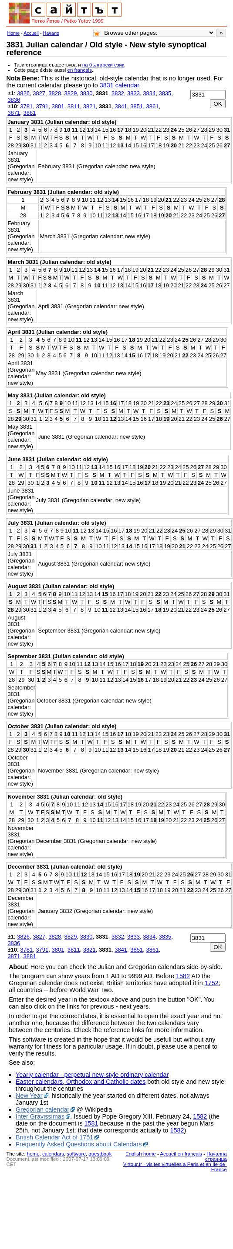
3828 (54, 93)
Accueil (31, 33)
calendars (53, 1153)
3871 (13, 113)
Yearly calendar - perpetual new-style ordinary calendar (92, 1074)
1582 (183, 976)
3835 (165, 93)
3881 (30, 113)
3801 (58, 106)
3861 (152, 106)
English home (140, 1153)
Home (13, 33)
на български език (103, 64)
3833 (133, 93)
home (33, 1153)
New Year (29, 1095)
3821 (89, 106)
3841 (121, 106)
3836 (13, 100)
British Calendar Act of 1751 (54, 1137)
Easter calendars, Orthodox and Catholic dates (80, 1081)
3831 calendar (119, 85)
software (76, 1153)
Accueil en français (181, 1153)
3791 (42, 106)
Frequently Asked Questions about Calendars (79, 1144)
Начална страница (216, 1156)
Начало (51, 33)
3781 (26, 106)
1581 (91, 1123)
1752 (212, 982)
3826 (23, 93)
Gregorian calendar (42, 1109)
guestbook (99, 1153)
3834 (149, 93)
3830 (86, 93)
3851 (136, 106)
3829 (70, 93)
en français (80, 70)
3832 (117, 93)
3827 (39, 93)
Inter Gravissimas (40, 1116)
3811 (74, 106)
